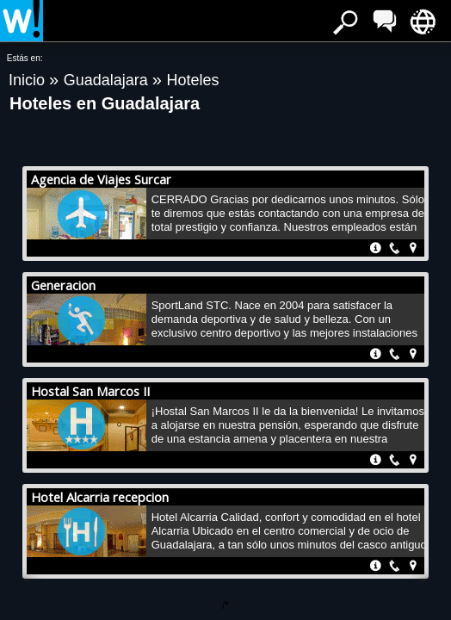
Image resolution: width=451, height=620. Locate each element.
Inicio (29, 80)
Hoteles (192, 80)
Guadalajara (108, 80)
